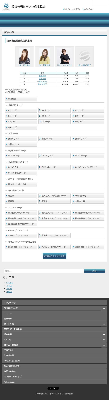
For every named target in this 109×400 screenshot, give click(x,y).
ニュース (33, 16)
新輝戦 (11, 201)
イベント (33, 23)
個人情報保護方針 (12, 366)
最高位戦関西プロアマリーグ (54, 213)
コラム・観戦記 (54, 23)
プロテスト (76, 23)
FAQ (72, 9)
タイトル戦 (76, 16)
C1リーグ (46, 116)
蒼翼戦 (45, 201)
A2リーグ (46, 110)
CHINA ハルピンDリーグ (86, 167)
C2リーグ (79, 116)
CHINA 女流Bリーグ (17, 173)
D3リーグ (12, 127)
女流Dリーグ (13, 144)
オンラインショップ (98, 23)
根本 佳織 (42, 79)
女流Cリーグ (80, 139)
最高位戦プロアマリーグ (19, 213)
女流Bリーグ (47, 139)
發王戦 (11, 196)
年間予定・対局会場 (98, 16)
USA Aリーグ (14, 156)
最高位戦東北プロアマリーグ (88, 218)
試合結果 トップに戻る (54, 256)
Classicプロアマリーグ (18, 235)
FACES (9, 283)
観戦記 (9, 292)
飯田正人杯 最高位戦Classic (54, 196)
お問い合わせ (88, 9)
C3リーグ (12, 121)
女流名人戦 (80, 201)
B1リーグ (79, 110)
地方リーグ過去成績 (17, 184)
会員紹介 (54, 16)
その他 (9, 289)
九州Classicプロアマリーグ (54, 247)
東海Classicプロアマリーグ (20, 247)
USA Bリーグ (47, 156)
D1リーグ (46, 121)
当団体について (11, 16)
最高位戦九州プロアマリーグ (21, 224)
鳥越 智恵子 (42, 84)
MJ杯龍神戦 (80, 196)
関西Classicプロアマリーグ (87, 247)
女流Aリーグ (13, 139)
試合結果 (11, 23)
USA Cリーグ (81, 156)
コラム (9, 286)
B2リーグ (12, 116)
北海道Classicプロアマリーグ (55, 235)
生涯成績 (12, 99)
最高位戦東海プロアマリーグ (88, 213)
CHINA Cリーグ (15, 167)
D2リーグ (79, 121)
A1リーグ (12, 110)
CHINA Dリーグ (49, 167)
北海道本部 (100, 2)
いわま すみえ (42, 81)
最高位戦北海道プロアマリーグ (22, 218)
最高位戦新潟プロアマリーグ (54, 218)
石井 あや (42, 76)
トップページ (10, 303)
